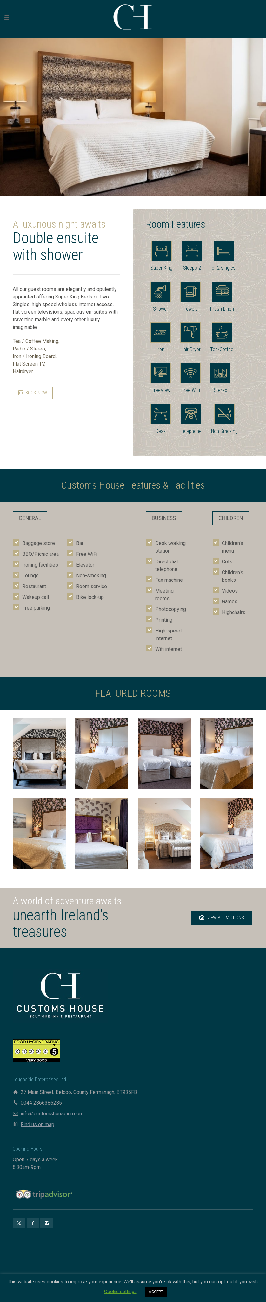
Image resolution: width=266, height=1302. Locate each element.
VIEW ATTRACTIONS (221, 917)
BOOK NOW (32, 393)
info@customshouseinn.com (52, 1114)
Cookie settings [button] (120, 1291)
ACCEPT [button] (156, 1291)
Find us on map (37, 1124)
